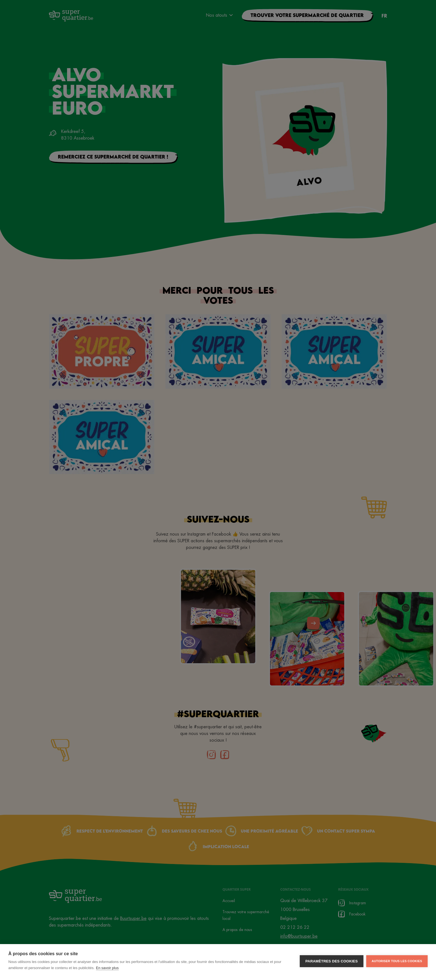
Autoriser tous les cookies (397, 961)
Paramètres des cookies (331, 961)
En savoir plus (107, 968)
